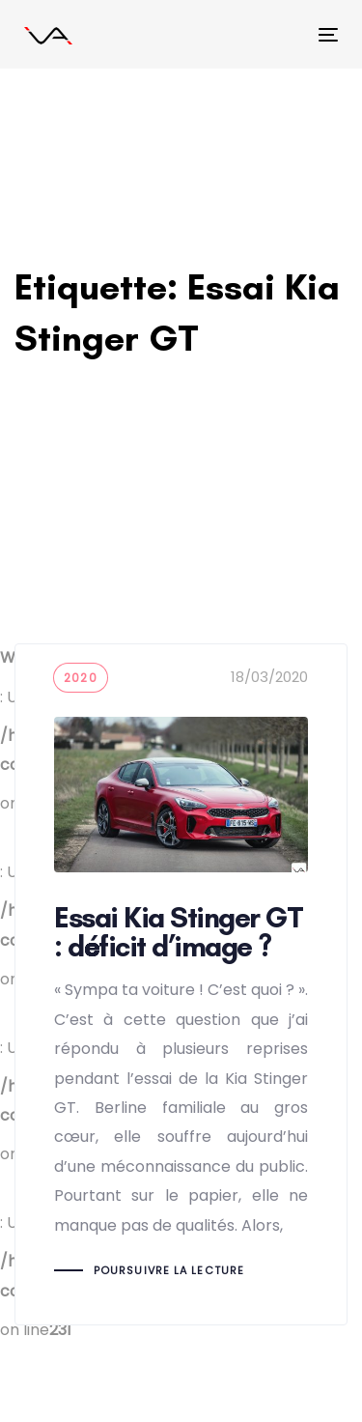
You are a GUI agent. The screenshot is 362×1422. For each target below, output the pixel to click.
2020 (80, 677)
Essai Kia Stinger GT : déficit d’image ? (181, 984)
